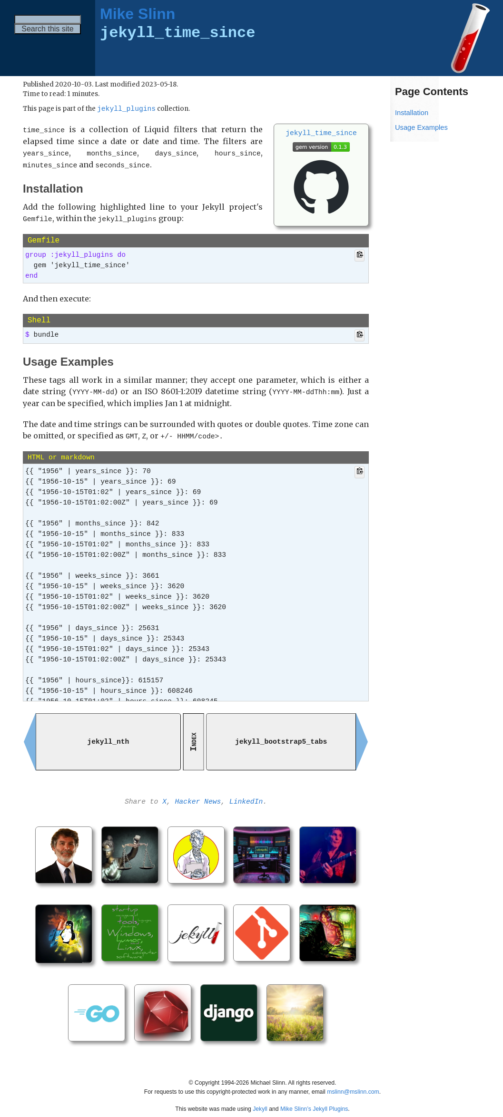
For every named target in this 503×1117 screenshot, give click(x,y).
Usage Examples (421, 127)
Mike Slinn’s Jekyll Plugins (314, 1103)
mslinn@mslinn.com (353, 1085)
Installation (411, 113)
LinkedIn (246, 798)
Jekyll (260, 1103)
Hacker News (198, 798)
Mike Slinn (137, 13)
